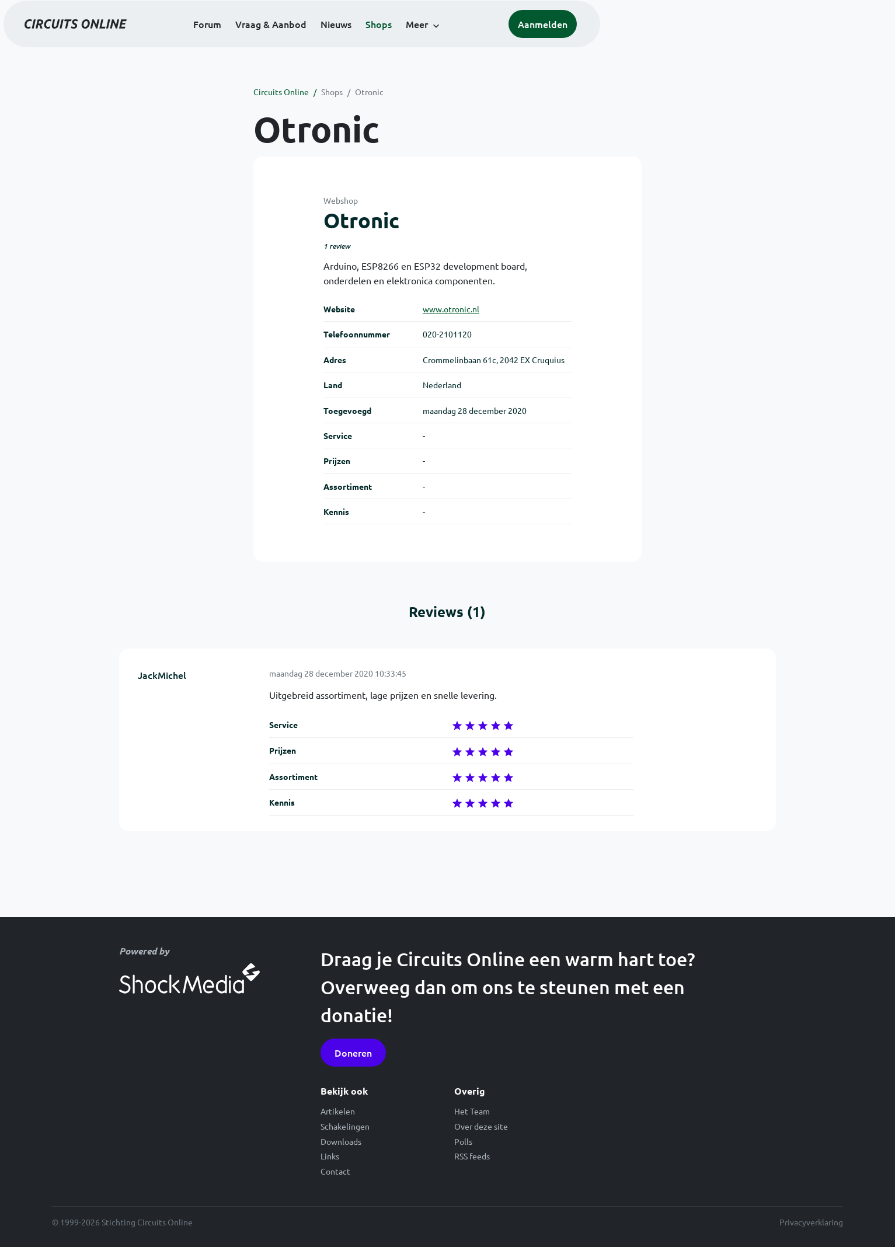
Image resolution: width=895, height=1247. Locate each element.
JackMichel (162, 674)
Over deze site (481, 1126)
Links (330, 1156)
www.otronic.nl (451, 309)
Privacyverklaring (811, 1222)
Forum (353, 42)
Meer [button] (563, 42)
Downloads (341, 1141)
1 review (336, 246)
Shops (524, 42)
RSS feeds (472, 1156)
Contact (335, 1171)
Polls (463, 1141)
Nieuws (481, 42)
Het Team (472, 1111)
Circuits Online (281, 91)
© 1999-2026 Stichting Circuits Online (122, 1222)
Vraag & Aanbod (416, 42)
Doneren (353, 1052)
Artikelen (338, 1111)
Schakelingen (345, 1126)
